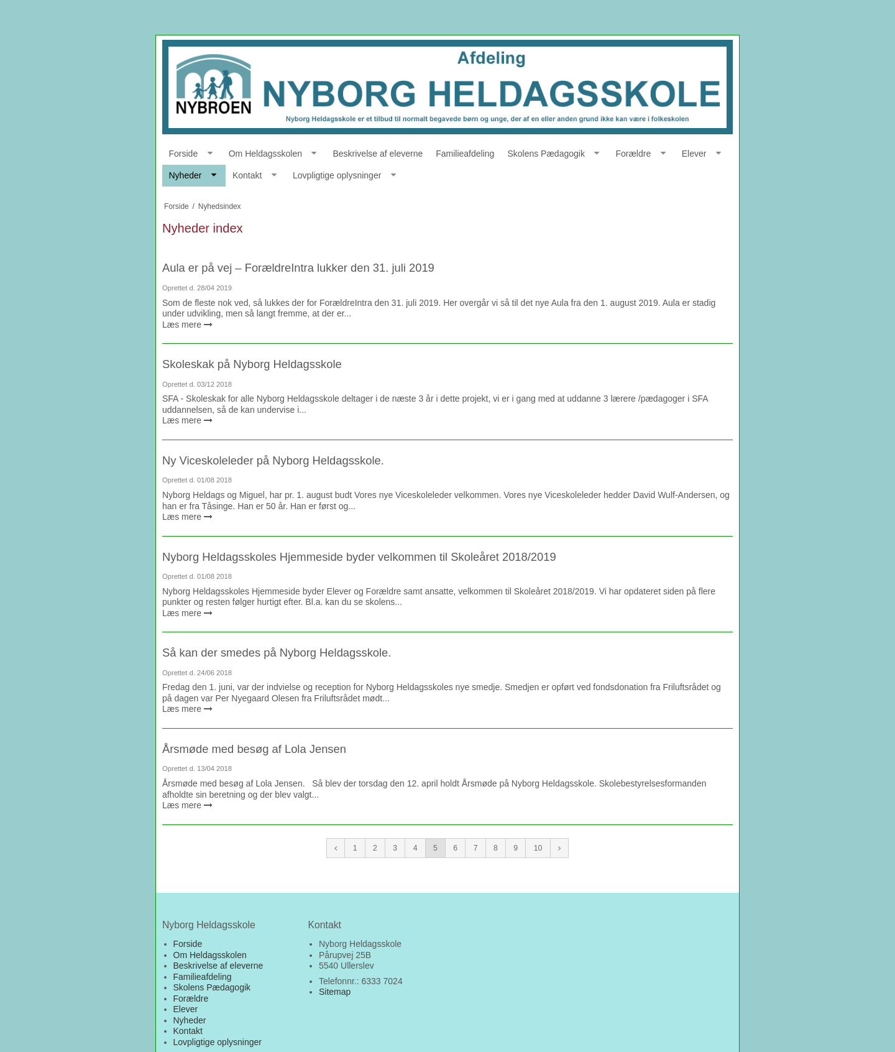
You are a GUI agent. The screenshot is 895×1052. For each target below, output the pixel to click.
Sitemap (335, 992)
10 (538, 848)
